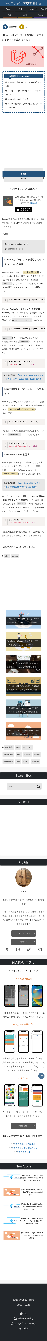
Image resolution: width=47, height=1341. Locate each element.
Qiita (23, 1328)
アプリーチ (33, 203)
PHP (21, 9)
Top (23, 1313)
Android (41, 15)
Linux (25, 761)
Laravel (15, 556)
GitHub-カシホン (24, 1152)
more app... (23, 1126)
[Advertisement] (23, 140)
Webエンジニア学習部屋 (24, 3)
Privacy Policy (23, 1318)
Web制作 (9, 747)
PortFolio (23, 942)
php (7, 556)
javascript (33, 9)
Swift (10, 15)
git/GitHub (8, 761)
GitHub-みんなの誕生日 (24, 1144)
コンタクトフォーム (24, 933)
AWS (25, 15)
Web (8, 9)
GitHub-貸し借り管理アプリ (24, 1148)
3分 (27, 27)
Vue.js (37, 754)
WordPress (8, 754)
